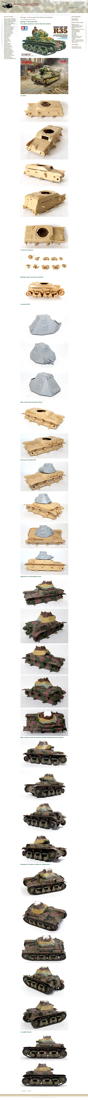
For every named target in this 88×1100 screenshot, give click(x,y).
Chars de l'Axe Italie (8, 30)
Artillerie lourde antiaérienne (9, 23)
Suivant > (29, 1090)
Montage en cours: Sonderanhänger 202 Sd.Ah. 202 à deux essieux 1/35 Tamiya (77, 26)
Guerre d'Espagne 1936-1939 (10, 58)
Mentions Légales (44, 1095)
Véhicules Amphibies (8, 49)
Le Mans (73, 38)
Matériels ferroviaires (8, 52)
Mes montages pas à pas (77, 47)
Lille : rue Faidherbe (76, 31)
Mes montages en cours (76, 46)
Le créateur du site (61, 0)
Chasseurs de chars (8, 45)
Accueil (53, 0)
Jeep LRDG (74, 33)
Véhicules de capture (8, 50)
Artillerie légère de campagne (10, 19)
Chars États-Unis (7, 36)
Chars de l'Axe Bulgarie (8, 28)
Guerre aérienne (75, 19)
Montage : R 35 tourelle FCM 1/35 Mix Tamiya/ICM (36, 17)
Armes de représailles (8, 57)
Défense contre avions (8, 22)
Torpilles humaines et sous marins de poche (9, 56)
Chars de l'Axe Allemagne (9, 26)
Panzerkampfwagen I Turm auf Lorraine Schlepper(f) (78, 30)
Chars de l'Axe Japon (8, 31)
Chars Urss (6, 37)
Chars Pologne (7, 39)
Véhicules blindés (7, 43)
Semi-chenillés (7, 44)
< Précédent (23, 1090)
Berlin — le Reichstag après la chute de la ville (78, 41)
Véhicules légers (7, 40)
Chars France (6, 38)
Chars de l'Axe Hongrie (8, 32)
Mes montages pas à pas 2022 (44, 14)
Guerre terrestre (75, 18)
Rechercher (71, 7)
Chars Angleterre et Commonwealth (8, 34)
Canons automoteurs (8, 46)
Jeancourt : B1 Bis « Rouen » (77, 39)
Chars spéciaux (7, 47)
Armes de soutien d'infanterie (10, 18)
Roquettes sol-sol (7, 25)
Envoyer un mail (78, 0)
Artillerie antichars (7, 24)
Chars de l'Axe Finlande (8, 29)
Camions (5, 42)
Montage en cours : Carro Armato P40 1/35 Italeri (77, 37)
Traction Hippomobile (8, 53)
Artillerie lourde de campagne (10, 21)
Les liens (70, 0)
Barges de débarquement (9, 51)
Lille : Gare (74, 32)
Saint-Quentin (74, 35)
